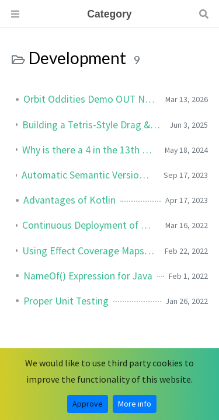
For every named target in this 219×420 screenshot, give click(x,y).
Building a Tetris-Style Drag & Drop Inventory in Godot (91, 124)
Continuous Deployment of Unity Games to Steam (89, 225)
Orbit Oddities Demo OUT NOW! (89, 99)
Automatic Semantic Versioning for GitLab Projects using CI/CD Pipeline (88, 175)
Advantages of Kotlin (69, 200)
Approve (87, 403)
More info (134, 403)
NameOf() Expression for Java (87, 276)
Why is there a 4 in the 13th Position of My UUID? (88, 150)
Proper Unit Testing (66, 301)
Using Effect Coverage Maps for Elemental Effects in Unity (88, 250)
